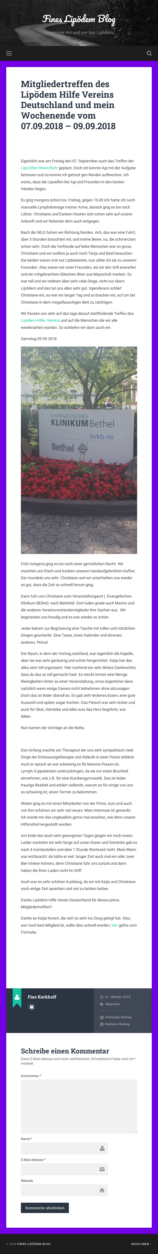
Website (27, 1181)
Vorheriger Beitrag (118, 1017)
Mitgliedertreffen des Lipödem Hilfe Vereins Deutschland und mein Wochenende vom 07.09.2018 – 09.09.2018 (68, 104)
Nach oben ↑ (141, 1244)
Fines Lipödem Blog (78, 18)
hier (115, 925)
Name (26, 1139)
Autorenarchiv (32, 1007)
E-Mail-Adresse (33, 1160)
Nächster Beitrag (117, 1024)
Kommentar (31, 1076)
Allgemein (112, 1004)
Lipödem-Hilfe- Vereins (40, 320)
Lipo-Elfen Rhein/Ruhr (39, 168)
